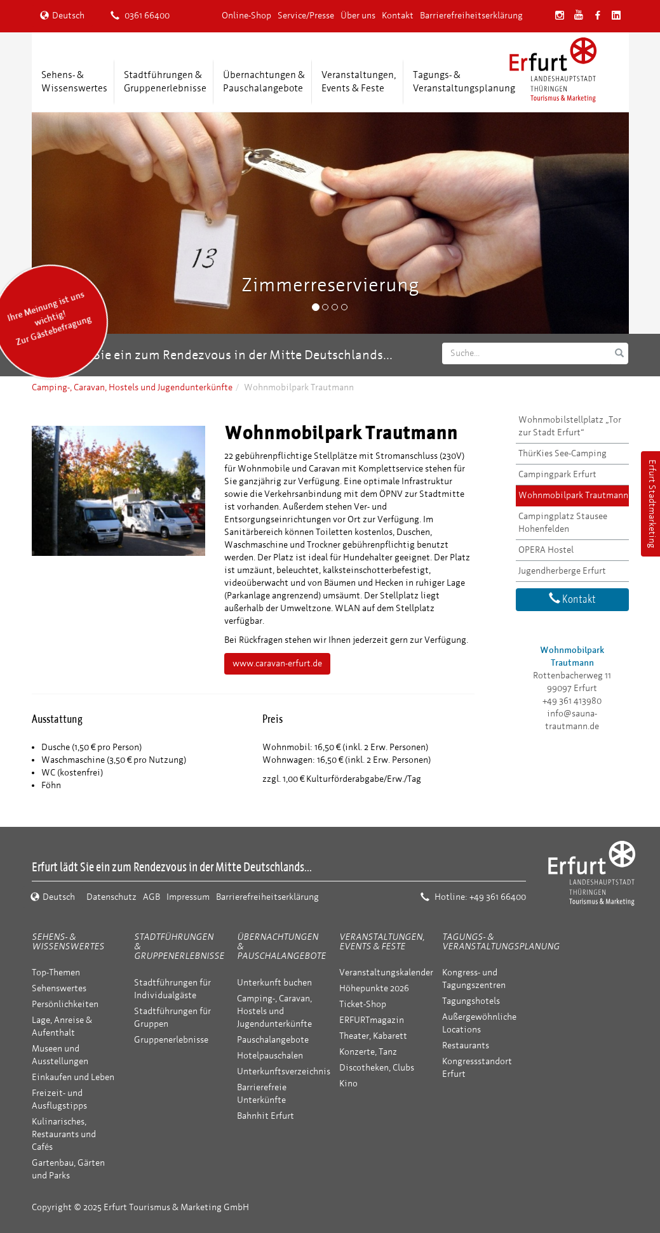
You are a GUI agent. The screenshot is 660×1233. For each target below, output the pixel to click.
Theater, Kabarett (373, 1036)
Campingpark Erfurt (557, 474)
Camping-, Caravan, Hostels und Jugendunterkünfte (132, 387)
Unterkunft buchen (274, 982)
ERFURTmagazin (371, 1020)
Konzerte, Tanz (368, 1051)
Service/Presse (306, 15)
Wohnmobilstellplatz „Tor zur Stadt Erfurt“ (569, 426)
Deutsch (62, 15)
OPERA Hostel (546, 549)
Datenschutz (111, 897)
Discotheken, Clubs (376, 1067)
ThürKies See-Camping (562, 453)
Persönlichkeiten (65, 1004)
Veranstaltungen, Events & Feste (381, 942)
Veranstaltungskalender (386, 972)
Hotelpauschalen (270, 1055)
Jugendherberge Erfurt (562, 570)
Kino (348, 1083)
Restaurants (465, 1045)
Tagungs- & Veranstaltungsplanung (501, 942)
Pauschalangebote (273, 1039)
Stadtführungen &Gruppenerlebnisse (165, 81)
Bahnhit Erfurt (265, 1116)
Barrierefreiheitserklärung (471, 15)
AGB (151, 897)
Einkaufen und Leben (73, 1077)
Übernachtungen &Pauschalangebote (264, 81)
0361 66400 (140, 15)
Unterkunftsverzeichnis (283, 1071)
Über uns (357, 15)
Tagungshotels (471, 1001)
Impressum (188, 897)
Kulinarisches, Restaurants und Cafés (64, 1134)
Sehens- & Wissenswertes (68, 942)
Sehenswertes (59, 988)
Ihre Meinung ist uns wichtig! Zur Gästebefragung (49, 318)
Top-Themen (56, 972)
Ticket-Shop (362, 1004)
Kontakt (398, 15)
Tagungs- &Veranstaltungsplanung (464, 81)
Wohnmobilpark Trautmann (573, 495)
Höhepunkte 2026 (374, 988)
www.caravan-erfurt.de (277, 663)
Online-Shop (246, 15)
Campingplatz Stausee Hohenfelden (562, 522)
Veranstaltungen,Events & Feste (358, 81)
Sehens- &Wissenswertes (74, 81)
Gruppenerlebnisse (171, 1039)
